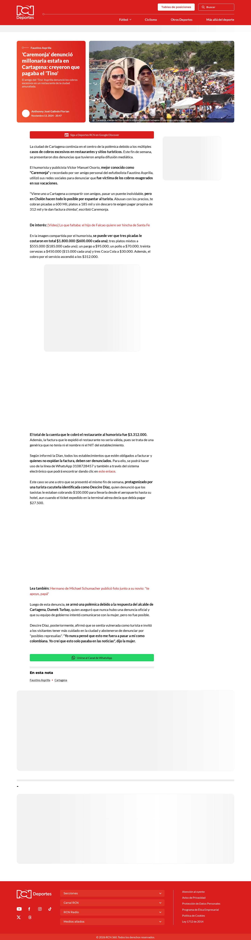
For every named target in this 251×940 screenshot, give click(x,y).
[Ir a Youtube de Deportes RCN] (19, 909)
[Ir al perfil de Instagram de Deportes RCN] (40, 909)
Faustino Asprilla (40, 679)
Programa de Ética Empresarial (200, 909)
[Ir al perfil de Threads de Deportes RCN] (30, 917)
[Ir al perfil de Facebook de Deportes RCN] (29, 909)
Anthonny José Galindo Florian (50, 111)
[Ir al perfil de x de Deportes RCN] (19, 917)
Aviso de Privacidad (194, 897)
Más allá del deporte (220, 19)
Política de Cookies (193, 914)
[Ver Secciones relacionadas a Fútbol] (130, 19)
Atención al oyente (193, 891)
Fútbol (123, 19)
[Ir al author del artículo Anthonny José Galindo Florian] (26, 113)
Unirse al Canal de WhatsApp (92, 657)
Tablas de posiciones (176, 7)
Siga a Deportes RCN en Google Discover (92, 135)
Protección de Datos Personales (201, 903)
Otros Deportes (181, 19)
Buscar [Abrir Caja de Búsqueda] (208, 7)
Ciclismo (151, 19)
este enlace (107, 471)
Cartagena (61, 679)
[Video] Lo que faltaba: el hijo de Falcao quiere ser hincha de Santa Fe (99, 225)
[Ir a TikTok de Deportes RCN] (49, 909)
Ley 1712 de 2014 (192, 920)
